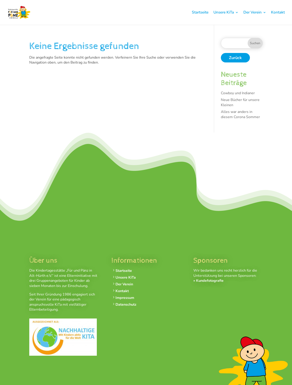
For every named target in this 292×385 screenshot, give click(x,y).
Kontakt (278, 13)
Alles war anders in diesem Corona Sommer (240, 114)
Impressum (124, 298)
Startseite (200, 13)
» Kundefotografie (208, 280)
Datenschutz (125, 304)
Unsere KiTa (223, 13)
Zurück (235, 57)
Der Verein (252, 13)
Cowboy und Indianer (238, 93)
